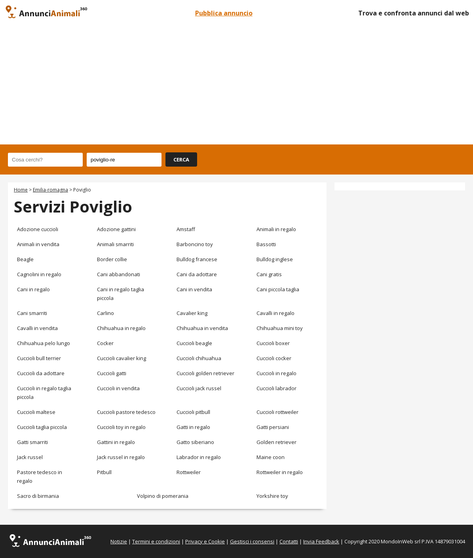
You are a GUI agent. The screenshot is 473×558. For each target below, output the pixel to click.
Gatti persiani (272, 427)
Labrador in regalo (199, 457)
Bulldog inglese (274, 259)
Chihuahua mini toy (279, 328)
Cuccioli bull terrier (39, 358)
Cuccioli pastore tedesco (126, 412)
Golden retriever (276, 442)
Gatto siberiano (195, 442)
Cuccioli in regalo (276, 373)
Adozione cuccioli (37, 229)
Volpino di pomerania (162, 495)
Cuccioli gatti (111, 373)
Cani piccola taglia (277, 289)
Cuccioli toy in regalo (121, 427)
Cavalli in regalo (275, 313)
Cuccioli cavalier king (121, 358)
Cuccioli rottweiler (277, 412)
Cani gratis (269, 274)
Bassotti (266, 244)
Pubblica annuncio (224, 13)
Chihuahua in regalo (121, 328)
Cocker (105, 343)
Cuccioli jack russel (199, 388)
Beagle (25, 259)
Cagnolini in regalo (39, 274)
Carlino (105, 313)
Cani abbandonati (118, 274)
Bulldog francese (197, 259)
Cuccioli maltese (36, 412)
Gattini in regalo (116, 442)
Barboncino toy (195, 244)
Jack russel (30, 457)
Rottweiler (189, 472)
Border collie (112, 259)
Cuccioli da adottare (41, 373)
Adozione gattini (116, 229)
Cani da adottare (197, 274)
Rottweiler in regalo (279, 472)
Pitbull (104, 472)
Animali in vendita (38, 244)
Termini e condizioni (156, 541)
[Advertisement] (236, 85)
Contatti (288, 541)
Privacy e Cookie (205, 541)
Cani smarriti (32, 313)
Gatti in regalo (193, 427)
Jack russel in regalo (121, 457)
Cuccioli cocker (273, 358)
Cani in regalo (33, 289)
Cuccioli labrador (276, 388)
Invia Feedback (321, 541)
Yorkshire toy (272, 495)
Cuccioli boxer (273, 343)
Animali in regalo (276, 229)
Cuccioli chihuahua (199, 358)
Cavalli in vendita (37, 328)
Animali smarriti (115, 244)
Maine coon (270, 457)
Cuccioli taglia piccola (42, 427)
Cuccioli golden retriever (205, 373)
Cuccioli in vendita (118, 388)
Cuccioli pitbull (193, 412)
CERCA (181, 159)
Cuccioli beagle (194, 343)
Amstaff (186, 229)
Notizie (118, 541)
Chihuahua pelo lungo (43, 343)
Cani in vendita (194, 289)
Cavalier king (192, 313)
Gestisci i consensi (252, 541)
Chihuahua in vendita (202, 328)
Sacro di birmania (38, 495)
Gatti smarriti (32, 442)
